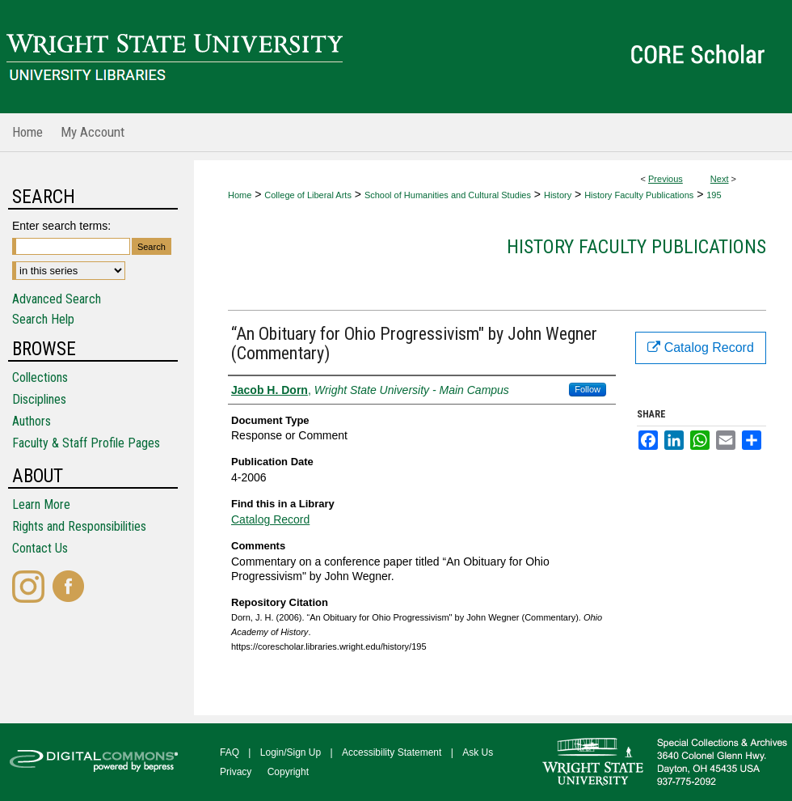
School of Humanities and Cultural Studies (447, 195)
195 (713, 195)
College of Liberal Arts (308, 195)
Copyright (288, 772)
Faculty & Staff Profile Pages (86, 443)
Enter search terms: (61, 225)
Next (719, 179)
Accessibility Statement (391, 752)
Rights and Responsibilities (79, 526)
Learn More (41, 504)
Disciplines (39, 399)
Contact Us (40, 548)
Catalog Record (270, 519)
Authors (31, 421)
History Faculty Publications (638, 195)
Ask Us (477, 752)
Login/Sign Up (290, 752)
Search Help (43, 319)
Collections (40, 377)
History (557, 195)
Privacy (235, 772)
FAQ (229, 752)
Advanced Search (56, 299)
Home (239, 195)
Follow (587, 389)
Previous (665, 179)
